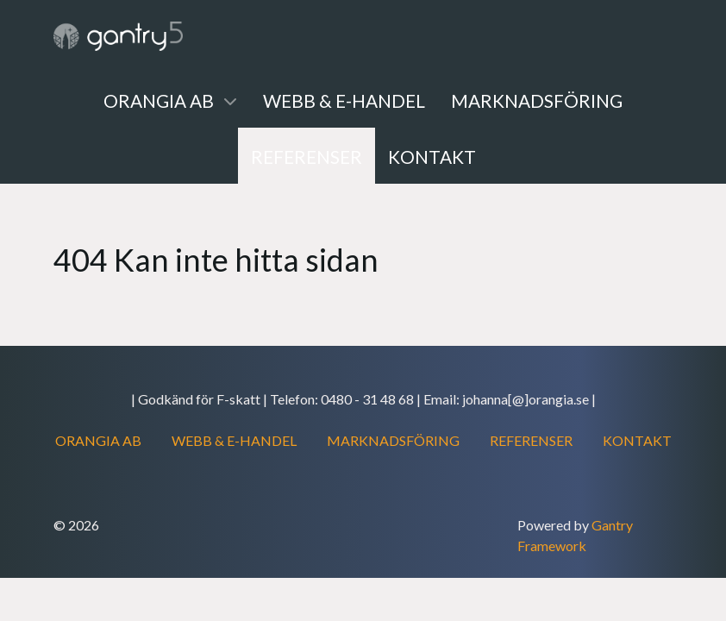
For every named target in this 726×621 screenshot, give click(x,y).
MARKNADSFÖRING (393, 440)
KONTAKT (637, 440)
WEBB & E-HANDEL (234, 440)
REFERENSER (531, 440)
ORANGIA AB (98, 440)
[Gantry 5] (118, 36)
